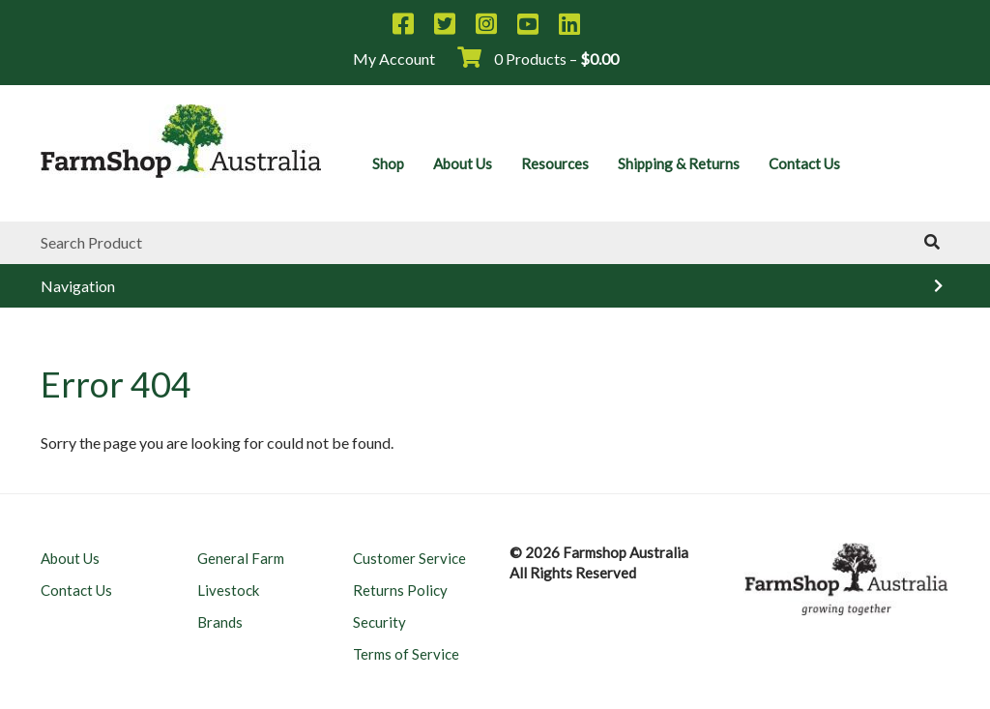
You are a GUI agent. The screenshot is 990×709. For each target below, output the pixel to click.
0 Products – (538, 58)
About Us (462, 163)
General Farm (240, 558)
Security (379, 622)
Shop (388, 163)
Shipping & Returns (679, 163)
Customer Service (409, 558)
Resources (555, 163)
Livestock (228, 590)
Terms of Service (406, 654)
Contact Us (804, 163)
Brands (220, 622)
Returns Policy (400, 590)
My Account (394, 58)
